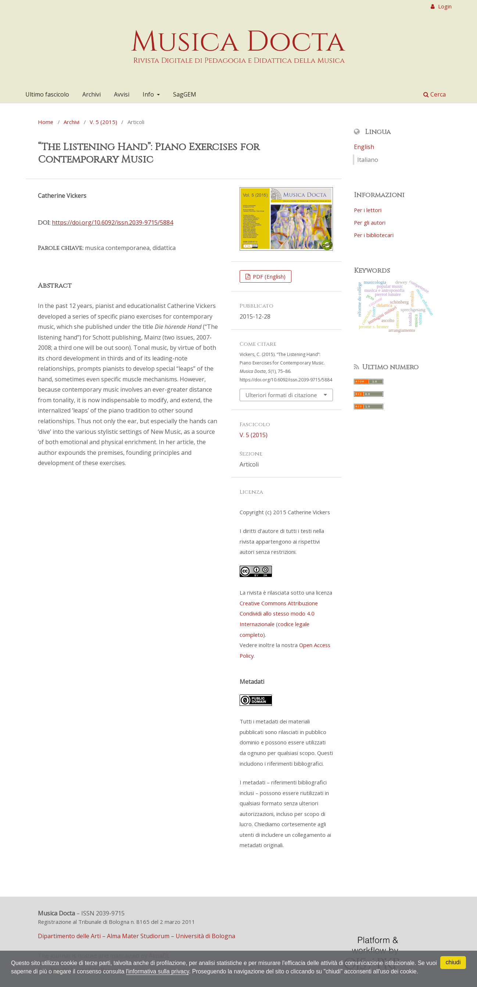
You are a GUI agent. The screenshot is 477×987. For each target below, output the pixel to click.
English (364, 147)
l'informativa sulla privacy (173, 962)
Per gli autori (369, 222)
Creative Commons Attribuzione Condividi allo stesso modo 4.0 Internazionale (279, 613)
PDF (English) (268, 276)
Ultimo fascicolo (47, 94)
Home (45, 122)
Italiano (367, 160)
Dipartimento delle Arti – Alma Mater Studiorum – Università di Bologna (136, 936)
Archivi (91, 94)
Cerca (434, 94)
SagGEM (184, 94)
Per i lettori (367, 210)
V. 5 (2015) (103, 122)
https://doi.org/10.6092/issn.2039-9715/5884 (112, 222)
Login (444, 6)
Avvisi (121, 94)
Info (149, 94)
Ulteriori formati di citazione (281, 395)
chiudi (453, 954)
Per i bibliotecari (374, 235)
